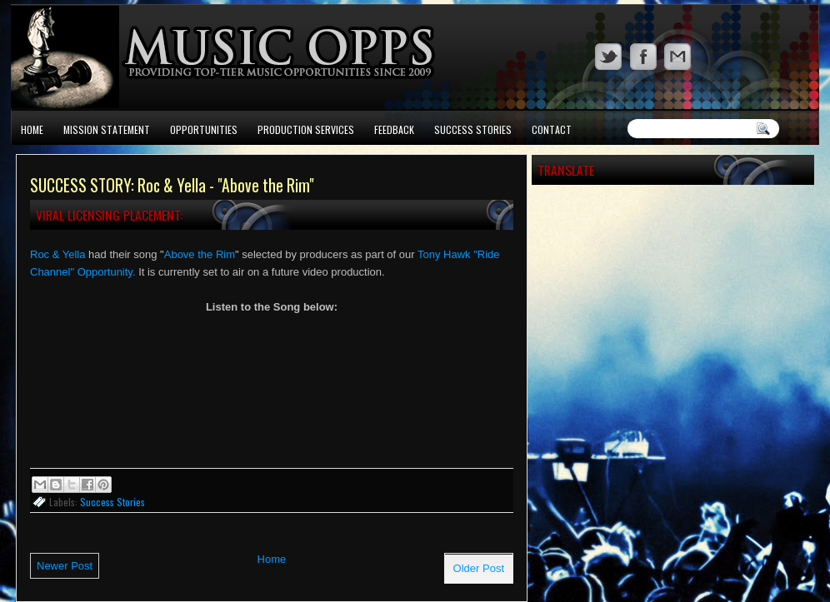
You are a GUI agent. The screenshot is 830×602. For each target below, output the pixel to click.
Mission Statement (106, 129)
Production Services (306, 129)
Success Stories (473, 129)
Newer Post (64, 566)
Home (32, 129)
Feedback (394, 129)
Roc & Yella (58, 254)
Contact (552, 129)
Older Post (478, 568)
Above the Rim (199, 254)
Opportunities (204, 129)
